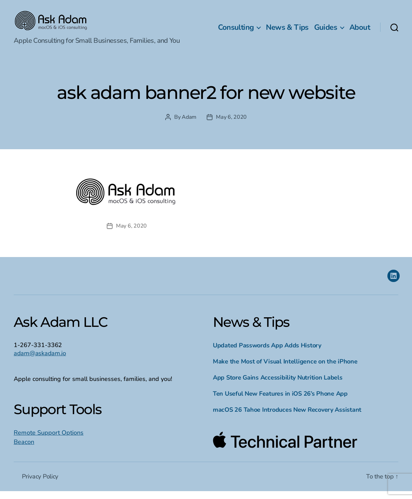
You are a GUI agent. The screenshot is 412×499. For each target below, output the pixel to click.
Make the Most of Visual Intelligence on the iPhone (285, 369)
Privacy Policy (40, 484)
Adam (189, 125)
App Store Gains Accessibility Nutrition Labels (278, 385)
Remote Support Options (48, 440)
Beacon (24, 450)
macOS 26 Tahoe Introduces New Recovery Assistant (287, 417)
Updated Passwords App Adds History (267, 353)
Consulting (236, 31)
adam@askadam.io (40, 361)
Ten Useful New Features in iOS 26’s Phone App (280, 401)
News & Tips (287, 31)
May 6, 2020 (231, 125)
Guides (325, 31)
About (359, 31)
